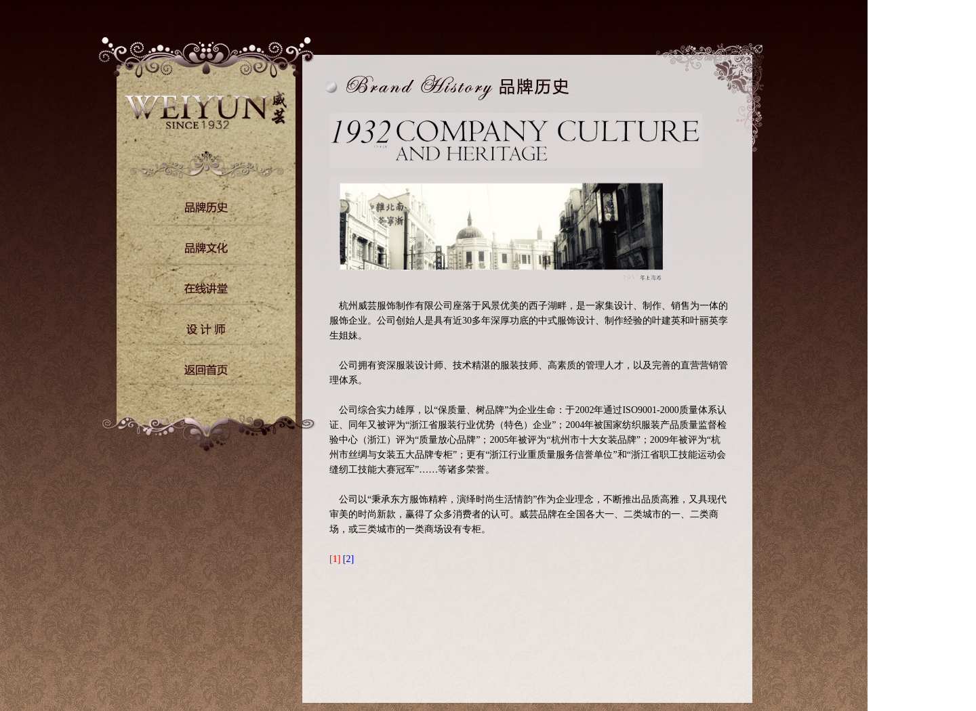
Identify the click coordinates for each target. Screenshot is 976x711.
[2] (348, 559)
